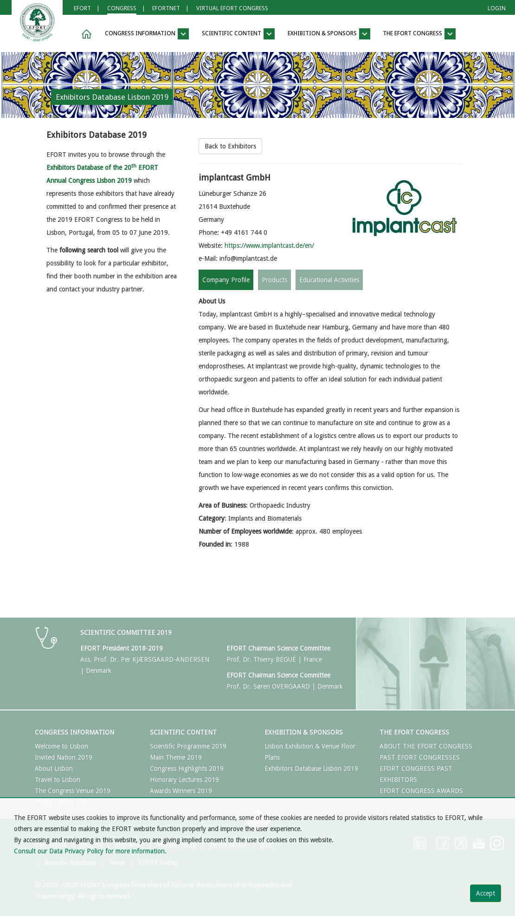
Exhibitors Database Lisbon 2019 (311, 768)
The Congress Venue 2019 (72, 790)
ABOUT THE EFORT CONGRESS (426, 746)
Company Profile (226, 280)
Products (274, 280)
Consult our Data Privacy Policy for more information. (90, 851)
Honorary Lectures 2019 (184, 779)
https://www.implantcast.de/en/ (269, 245)
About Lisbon (54, 768)
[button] (85, 34)
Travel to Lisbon (57, 779)
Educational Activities (329, 280)
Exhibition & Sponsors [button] (329, 33)
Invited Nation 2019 (63, 757)
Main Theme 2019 (176, 757)
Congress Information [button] (147, 33)
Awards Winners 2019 (181, 790)
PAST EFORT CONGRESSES (420, 757)
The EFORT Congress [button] (419, 33)
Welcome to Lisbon (61, 746)
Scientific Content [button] (238, 33)
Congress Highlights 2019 (187, 768)
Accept (485, 893)
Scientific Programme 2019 (188, 746)
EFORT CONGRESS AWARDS (421, 790)
